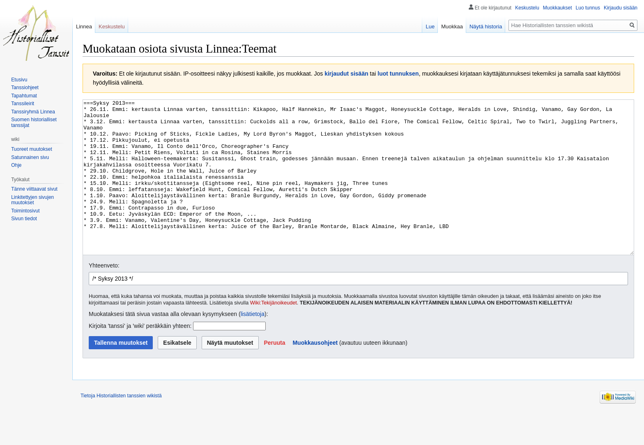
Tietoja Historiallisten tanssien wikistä (121, 426)
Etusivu (19, 80)
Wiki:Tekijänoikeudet (273, 334)
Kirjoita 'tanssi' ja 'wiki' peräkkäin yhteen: (140, 356)
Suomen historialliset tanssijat (34, 122)
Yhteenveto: (104, 296)
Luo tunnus (588, 8)
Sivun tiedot (24, 218)
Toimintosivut (25, 211)
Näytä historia (485, 26)
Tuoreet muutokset (31, 149)
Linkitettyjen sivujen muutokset (32, 200)
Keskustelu (527, 8)
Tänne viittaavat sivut (34, 189)
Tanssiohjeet (25, 87)
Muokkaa (452, 26)
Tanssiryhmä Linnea (33, 112)
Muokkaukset (557, 8)
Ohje (16, 165)
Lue (430, 26)
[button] (274, 373)
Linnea (84, 26)
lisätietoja (252, 344)
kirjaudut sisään (346, 73)
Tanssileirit (22, 103)
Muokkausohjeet (315, 373)
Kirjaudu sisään (620, 8)
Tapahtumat (24, 96)
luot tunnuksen (398, 73)
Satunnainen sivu (30, 157)
